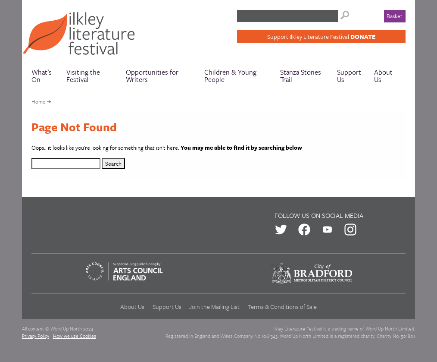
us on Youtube (327, 229)
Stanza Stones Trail (300, 76)
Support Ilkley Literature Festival (321, 36)
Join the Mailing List (214, 306)
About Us (383, 76)
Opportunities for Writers (152, 76)
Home (38, 101)
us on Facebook (304, 229)
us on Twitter (281, 229)
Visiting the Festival (83, 76)
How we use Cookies (74, 336)
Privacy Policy (35, 336)
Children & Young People (230, 76)
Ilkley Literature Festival (83, 35)
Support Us (349, 76)
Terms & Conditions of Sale (282, 306)
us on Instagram (350, 229)
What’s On (41, 76)
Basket (395, 16)
